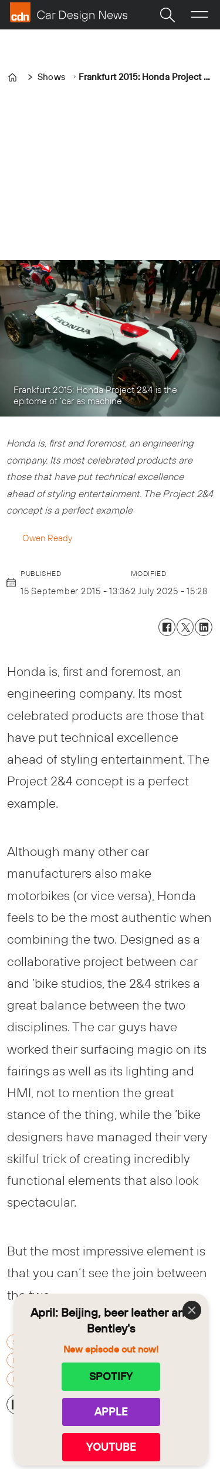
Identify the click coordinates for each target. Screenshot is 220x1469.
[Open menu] (199, 15)
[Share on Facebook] (166, 626)
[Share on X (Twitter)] (185, 626)
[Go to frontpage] (68, 12)
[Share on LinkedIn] (203, 626)
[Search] (167, 14)
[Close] (191, 1310)
